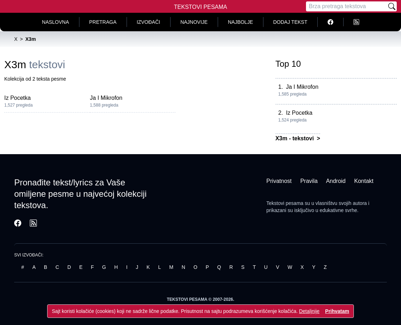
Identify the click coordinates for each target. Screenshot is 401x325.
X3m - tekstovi (295, 138)
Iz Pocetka (17, 98)
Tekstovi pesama (284, 203)
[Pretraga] (346, 6)
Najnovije (194, 22)
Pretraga (103, 22)
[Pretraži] (392, 6)
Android (335, 181)
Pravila (309, 181)
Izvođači (148, 22)
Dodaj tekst (290, 22)
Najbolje (240, 22)
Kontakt (363, 181)
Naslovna (55, 22)
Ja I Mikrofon (106, 98)
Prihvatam (337, 311)
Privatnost (278, 181)
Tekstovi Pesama (200, 7)
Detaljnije (309, 311)
